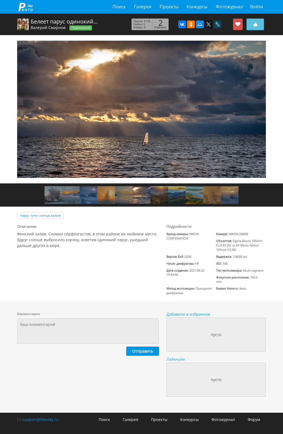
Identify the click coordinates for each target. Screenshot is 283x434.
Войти (256, 7)
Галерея (142, 7)
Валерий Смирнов (48, 27)
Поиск (119, 7)
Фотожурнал (229, 7)
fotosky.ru (25, 7)
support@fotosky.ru (40, 419)
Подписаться (80, 28)
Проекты (169, 7)
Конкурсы (197, 7)
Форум (254, 419)
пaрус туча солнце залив (40, 215)
